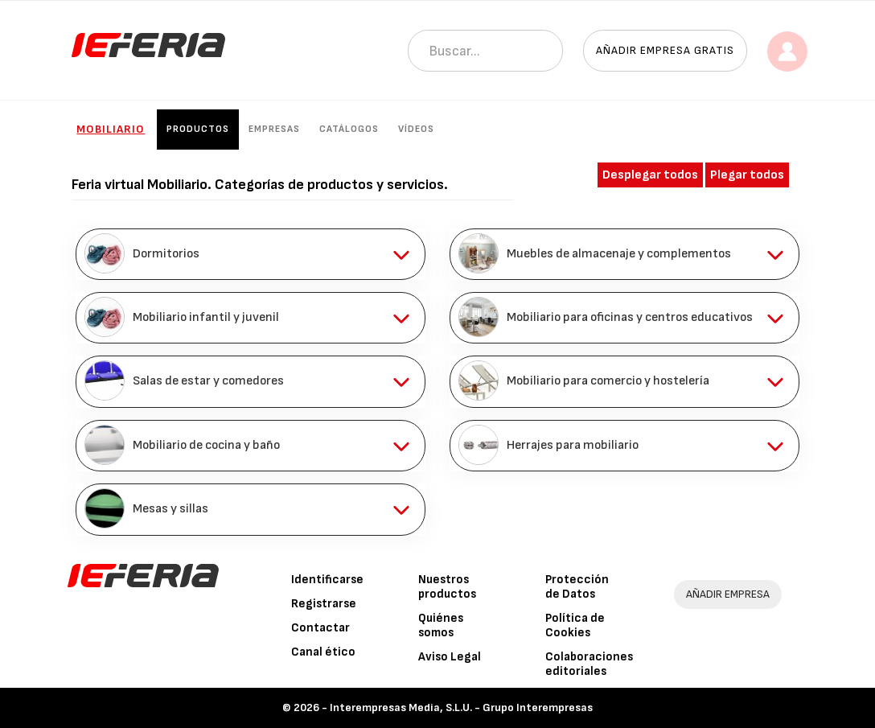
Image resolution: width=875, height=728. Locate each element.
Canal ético (323, 652)
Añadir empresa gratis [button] (665, 50)
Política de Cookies (575, 625)
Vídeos (416, 129)
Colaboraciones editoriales (589, 664)
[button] (250, 254)
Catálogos (349, 129)
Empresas (274, 129)
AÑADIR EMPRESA (728, 594)
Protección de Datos (577, 587)
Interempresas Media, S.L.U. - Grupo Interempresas (461, 707)
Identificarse (327, 579)
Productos (197, 129)
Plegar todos (747, 175)
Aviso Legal (449, 656)
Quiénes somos (440, 625)
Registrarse (323, 603)
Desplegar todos (650, 175)
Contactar (320, 627)
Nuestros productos (447, 587)
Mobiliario (110, 129)
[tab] (250, 254)
